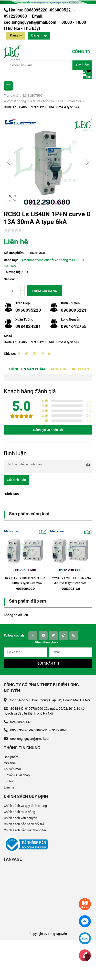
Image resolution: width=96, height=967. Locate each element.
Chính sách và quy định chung (25, 806)
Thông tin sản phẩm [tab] (26, 369)
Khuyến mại (12, 769)
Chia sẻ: (10, 353)
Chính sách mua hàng (19, 812)
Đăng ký (16, 35)
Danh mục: (11, 260)
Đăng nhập (39, 35)
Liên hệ (9, 787)
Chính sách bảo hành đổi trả (24, 824)
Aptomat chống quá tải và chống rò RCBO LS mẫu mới (42, 101)
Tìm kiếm (82, 65)
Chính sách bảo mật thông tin (25, 830)
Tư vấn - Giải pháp (17, 775)
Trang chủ (11, 95)
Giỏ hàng (87, 74)
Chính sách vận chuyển (20, 818)
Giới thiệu (10, 763)
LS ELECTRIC (32, 95)
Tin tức (9, 781)
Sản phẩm (11, 757)
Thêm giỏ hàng (44, 291)
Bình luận (80, 369)
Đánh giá (58, 369)
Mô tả (8, 336)
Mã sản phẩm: (14, 253)
